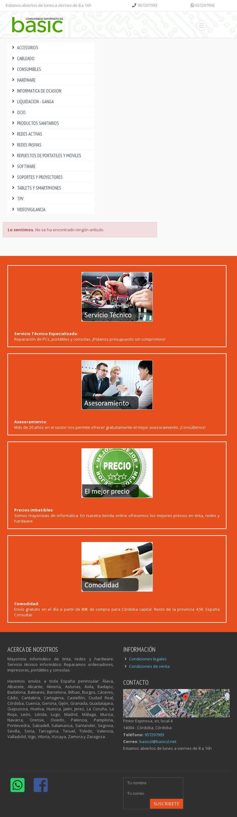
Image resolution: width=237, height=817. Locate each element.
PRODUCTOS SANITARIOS (34, 123)
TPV (16, 199)
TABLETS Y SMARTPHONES (35, 188)
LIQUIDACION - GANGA (32, 102)
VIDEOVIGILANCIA (27, 209)
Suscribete (166, 804)
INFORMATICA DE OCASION (35, 91)
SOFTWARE (22, 166)
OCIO (18, 112)
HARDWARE (22, 80)
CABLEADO (22, 58)
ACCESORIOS (24, 48)
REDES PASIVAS (25, 145)
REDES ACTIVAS (26, 134)
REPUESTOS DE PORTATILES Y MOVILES (45, 155)
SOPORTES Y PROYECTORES (36, 177)
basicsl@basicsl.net (157, 741)
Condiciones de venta (149, 666)
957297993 (147, 5)
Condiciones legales (148, 659)
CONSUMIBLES (25, 69)
